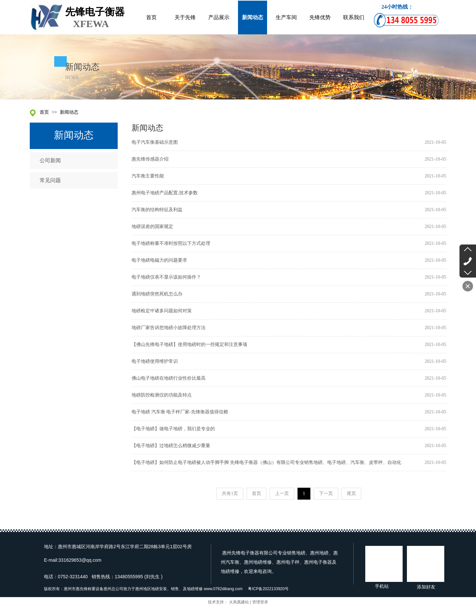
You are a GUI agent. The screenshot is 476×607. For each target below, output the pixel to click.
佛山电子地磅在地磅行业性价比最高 (169, 378)
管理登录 (260, 602)
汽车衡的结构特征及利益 (157, 209)
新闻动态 (69, 112)
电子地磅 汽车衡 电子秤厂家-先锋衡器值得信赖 (180, 411)
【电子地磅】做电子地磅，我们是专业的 (173, 428)
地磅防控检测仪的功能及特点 (162, 395)
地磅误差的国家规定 (152, 226)
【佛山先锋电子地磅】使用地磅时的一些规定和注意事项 (189, 344)
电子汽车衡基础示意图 (155, 142)
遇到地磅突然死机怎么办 (157, 293)
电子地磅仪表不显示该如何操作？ (166, 277)
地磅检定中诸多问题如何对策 (162, 310)
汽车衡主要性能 (148, 175)
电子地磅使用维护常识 (155, 361)
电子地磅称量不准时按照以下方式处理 (171, 243)
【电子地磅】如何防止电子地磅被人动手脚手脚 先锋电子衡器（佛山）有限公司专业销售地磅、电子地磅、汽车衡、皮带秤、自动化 (266, 462)
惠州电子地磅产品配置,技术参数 (165, 192)
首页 (44, 112)
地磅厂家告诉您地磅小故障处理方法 (169, 327)
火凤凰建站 (239, 602)
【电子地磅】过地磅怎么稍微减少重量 (171, 445)
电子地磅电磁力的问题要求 (159, 260)
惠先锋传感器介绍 (150, 159)
